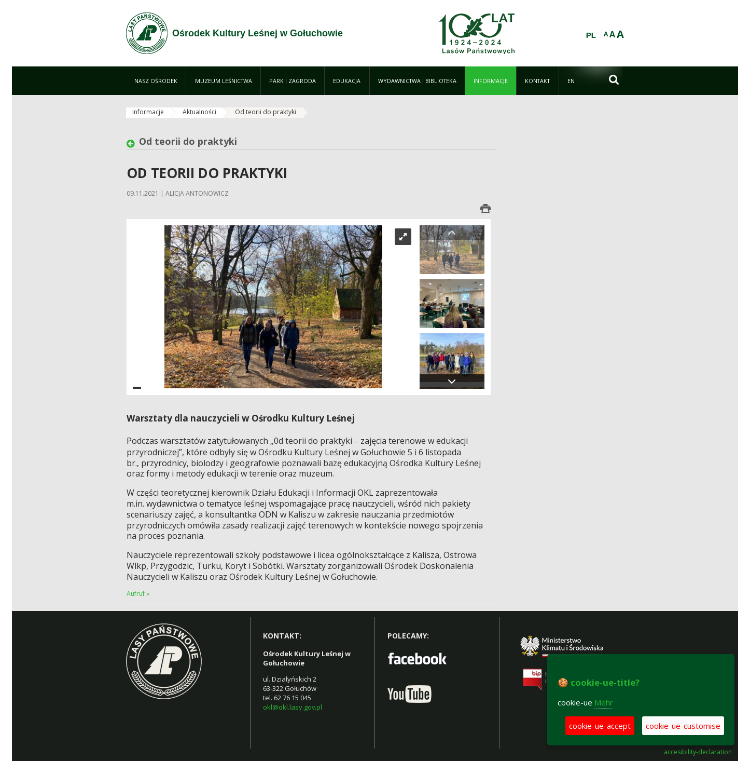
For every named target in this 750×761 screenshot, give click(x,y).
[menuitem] (156, 80)
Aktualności (199, 111)
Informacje (148, 111)
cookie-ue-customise (683, 726)
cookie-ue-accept (600, 726)
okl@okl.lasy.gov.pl (292, 707)
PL (591, 35)
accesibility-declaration (698, 752)
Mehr (603, 702)
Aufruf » (138, 593)
